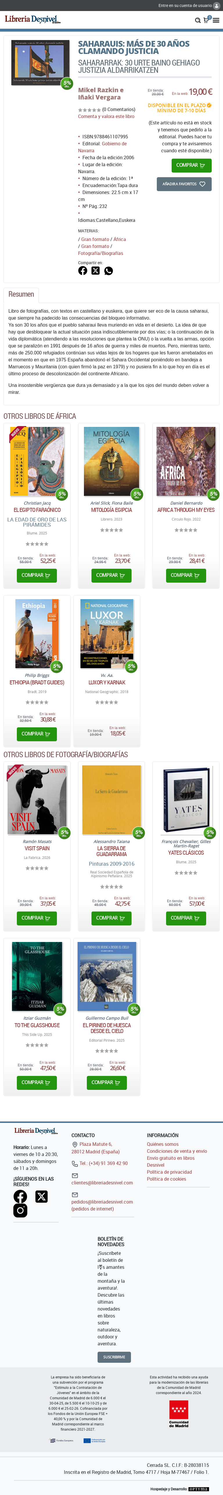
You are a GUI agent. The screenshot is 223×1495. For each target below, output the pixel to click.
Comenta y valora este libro (106, 116)
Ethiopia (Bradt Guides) (37, 682)
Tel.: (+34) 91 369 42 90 (99, 1163)
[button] (198, 20)
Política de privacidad (169, 1172)
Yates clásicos (186, 853)
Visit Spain (37, 848)
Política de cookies (166, 1179)
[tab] (21, 295)
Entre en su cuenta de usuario (189, 5)
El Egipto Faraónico (37, 510)
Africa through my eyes (186, 510)
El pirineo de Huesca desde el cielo (107, 1028)
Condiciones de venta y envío (177, 1151)
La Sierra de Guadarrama (111, 851)
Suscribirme (114, 1357)
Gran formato (95, 239)
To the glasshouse (37, 1025)
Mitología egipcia (111, 510)
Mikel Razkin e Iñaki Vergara (101, 94)
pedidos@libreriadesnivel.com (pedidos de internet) (102, 1201)
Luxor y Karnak (107, 682)
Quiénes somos (163, 1144)
